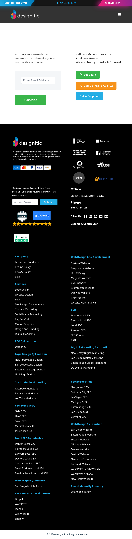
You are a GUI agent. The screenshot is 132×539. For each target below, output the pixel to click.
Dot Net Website (80, 292)
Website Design (24, 294)
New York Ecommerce (83, 459)
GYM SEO (20, 411)
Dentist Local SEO (25, 444)
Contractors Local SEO (27, 463)
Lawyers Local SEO (25, 453)
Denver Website (80, 449)
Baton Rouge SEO (81, 407)
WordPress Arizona (82, 474)
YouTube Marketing (26, 398)
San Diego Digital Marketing (87, 358)
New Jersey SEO (80, 387)
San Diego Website (82, 429)
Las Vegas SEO (79, 397)
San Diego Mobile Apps (28, 486)
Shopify (19, 518)
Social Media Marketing (28, 314)
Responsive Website (82, 268)
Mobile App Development (29, 304)
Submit (48, 202)
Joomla (19, 509)
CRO (73, 340)
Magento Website (81, 278)
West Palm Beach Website (86, 469)
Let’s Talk (88, 74)
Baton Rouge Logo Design (30, 369)
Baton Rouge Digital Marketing (89, 362)
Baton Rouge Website (83, 434)
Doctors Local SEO (25, 458)
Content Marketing (26, 309)
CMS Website (78, 283)
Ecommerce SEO (80, 315)
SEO (17, 299)
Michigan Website (81, 444)
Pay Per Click (22, 319)
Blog (17, 276)
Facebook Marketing (27, 388)
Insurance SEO (23, 431)
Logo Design (22, 289)
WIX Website (22, 514)
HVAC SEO (21, 416)
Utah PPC (20, 346)
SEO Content (78, 335)
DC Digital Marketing (83, 367)
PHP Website (78, 297)
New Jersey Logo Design (29, 359)
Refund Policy (23, 267)
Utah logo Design (25, 374)
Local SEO (76, 325)
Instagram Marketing (27, 393)
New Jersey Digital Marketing (87, 353)
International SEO (81, 320)
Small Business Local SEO (29, 468)
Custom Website (80, 263)
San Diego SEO (79, 412)
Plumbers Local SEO (26, 448)
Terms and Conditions (27, 262)
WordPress (21, 504)
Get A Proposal (89, 96)
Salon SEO (21, 421)
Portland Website (81, 464)
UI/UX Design (79, 273)
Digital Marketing (25, 334)
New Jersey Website (82, 479)
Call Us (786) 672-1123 (96, 86)
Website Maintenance (83, 302)
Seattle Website (80, 454)
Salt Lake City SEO (81, 392)
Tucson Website (80, 439)
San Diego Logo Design (28, 364)
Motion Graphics (24, 324)
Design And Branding (27, 329)
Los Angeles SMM (81, 491)
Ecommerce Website (82, 288)
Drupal (19, 499)
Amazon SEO (78, 330)
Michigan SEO (79, 402)
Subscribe (30, 100)
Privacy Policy (23, 272)
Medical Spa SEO (24, 426)
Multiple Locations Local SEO (31, 473)
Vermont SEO (78, 416)
